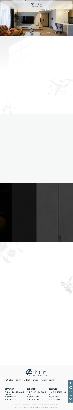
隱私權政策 (37, 407)
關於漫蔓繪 (9, 380)
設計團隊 (27, 380)
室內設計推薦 (54, 405)
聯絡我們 (52, 380)
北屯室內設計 (35, 405)
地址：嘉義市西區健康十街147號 (58, 393)
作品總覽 (44, 380)
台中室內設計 (25, 405)
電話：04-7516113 (33, 397)
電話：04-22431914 (11, 397)
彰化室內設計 (44, 405)
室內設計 (17, 405)
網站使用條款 (44, 407)
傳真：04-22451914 (11, 399)
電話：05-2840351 (54, 397)
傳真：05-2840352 (54, 399)
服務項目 (35, 380)
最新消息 (18, 380)
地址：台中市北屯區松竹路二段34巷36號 (14, 393)
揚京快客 (23, 407)
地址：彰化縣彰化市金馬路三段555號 (36, 393)
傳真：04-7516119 (33, 399)
